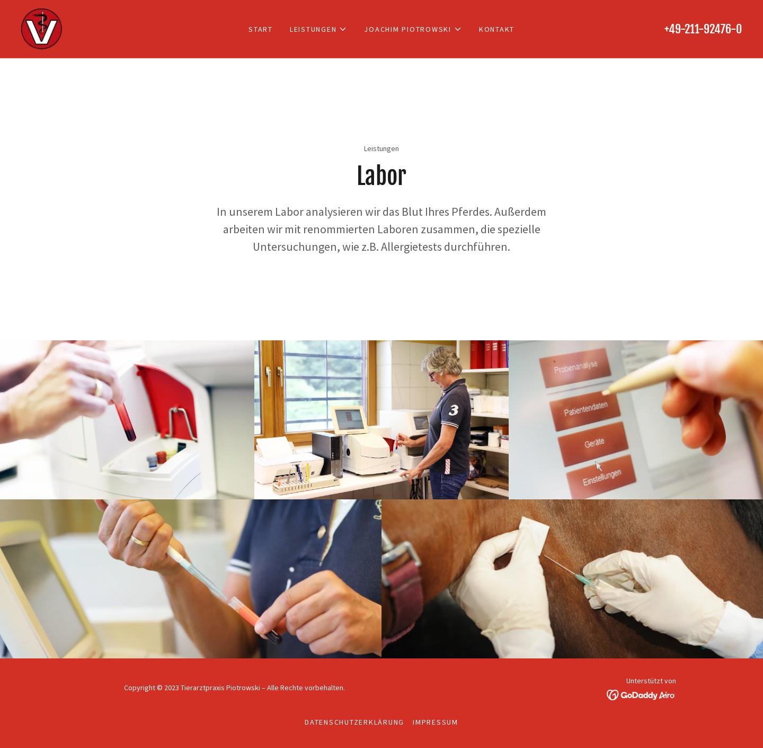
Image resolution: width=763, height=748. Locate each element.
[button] (319, 29)
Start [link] (261, 29)
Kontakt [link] (496, 29)
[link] (41, 27)
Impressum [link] (435, 722)
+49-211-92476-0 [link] (703, 29)
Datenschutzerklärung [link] (354, 722)
